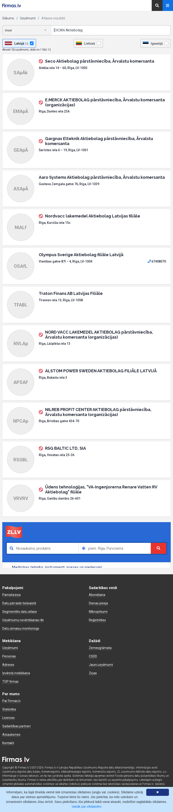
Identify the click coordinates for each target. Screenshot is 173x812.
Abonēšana (97, 595)
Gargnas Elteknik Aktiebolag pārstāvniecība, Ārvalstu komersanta (99, 141)
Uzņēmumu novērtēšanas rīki (23, 620)
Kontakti (8, 743)
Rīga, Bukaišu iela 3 (53, 377)
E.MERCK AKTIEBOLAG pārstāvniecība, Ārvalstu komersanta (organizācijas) (105, 102)
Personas (9, 656)
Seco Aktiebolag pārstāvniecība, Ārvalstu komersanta (99, 61)
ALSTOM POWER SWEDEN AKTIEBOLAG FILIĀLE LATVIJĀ (101, 370)
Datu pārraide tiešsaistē (19, 603)
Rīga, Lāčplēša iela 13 (54, 343)
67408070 (157, 261)
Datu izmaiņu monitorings (20, 628)
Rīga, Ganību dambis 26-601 (59, 498)
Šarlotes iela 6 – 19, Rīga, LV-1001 (63, 150)
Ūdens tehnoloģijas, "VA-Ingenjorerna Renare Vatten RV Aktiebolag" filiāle (101, 489)
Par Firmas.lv (11, 701)
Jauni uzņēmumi (101, 664)
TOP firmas (10, 681)
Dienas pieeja (98, 603)
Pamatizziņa (11, 595)
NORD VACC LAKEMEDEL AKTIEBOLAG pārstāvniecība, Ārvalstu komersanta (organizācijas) (99, 335)
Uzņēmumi (28, 18)
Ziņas (93, 673)
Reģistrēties (97, 620)
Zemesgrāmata (100, 648)
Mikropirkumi (98, 611)
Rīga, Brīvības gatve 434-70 (59, 421)
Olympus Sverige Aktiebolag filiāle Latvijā (81, 254)
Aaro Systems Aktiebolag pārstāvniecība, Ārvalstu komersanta (102, 177)
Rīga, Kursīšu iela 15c (55, 223)
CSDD (93, 656)
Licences (8, 718)
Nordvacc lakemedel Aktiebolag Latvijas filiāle (92, 216)
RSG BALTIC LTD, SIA (65, 448)
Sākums (8, 18)
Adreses (8, 664)
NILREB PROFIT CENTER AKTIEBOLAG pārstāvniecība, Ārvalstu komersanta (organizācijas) (98, 412)
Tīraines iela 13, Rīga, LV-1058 (61, 300)
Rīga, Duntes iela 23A (54, 111)
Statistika (9, 709)
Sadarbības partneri (16, 726)
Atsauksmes (11, 734)
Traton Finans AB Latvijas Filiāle (71, 293)
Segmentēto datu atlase (19, 611)
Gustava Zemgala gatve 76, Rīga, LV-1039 (69, 184)
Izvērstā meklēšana (16, 673)
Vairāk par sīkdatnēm (86, 806)
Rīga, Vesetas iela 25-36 (56, 455)
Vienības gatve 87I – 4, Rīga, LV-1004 (65, 261)
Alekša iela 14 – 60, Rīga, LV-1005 (63, 68)
